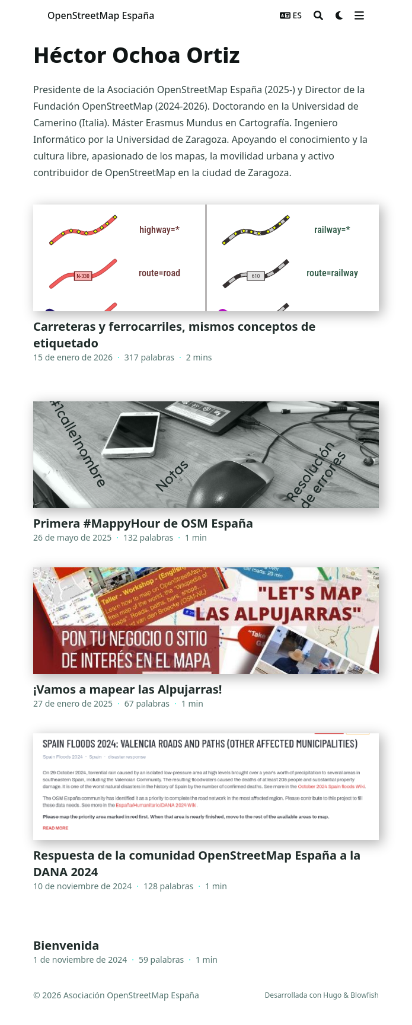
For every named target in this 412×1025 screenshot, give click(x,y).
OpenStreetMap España (100, 15)
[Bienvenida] (206, 948)
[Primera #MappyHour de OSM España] (206, 472)
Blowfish (364, 995)
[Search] (318, 15)
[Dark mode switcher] (339, 15)
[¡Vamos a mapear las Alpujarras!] (206, 638)
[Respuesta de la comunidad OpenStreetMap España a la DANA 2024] (206, 819)
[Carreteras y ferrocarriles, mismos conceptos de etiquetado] (206, 291)
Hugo (332, 995)
